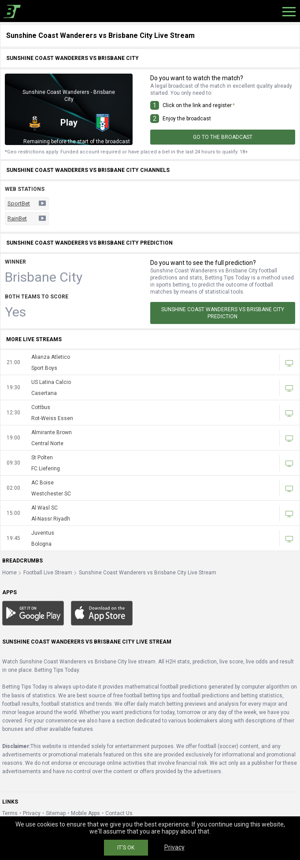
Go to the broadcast (222, 137)
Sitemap (56, 813)
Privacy (32, 813)
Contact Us (119, 813)
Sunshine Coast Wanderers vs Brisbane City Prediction (222, 313)
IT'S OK (125, 848)
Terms (10, 813)
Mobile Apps (85, 813)
